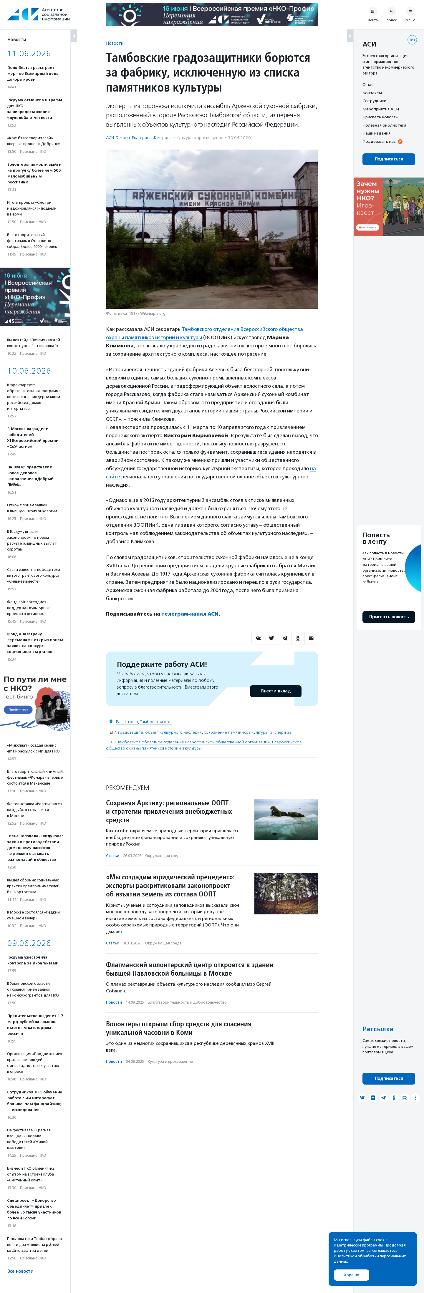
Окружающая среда (163, 855)
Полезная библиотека (384, 125)
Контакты (372, 92)
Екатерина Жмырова (152, 137)
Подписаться (389, 159)
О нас (367, 84)
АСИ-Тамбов (118, 137)
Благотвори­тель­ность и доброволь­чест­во (187, 1002)
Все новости (20, 1271)
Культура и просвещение (199, 137)
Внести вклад (275, 691)
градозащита (130, 732)
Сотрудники (374, 100)
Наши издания (376, 133)
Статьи (112, 855)
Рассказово (127, 721)
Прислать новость (380, 117)
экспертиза (281, 732)
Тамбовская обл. (156, 721)
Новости (114, 43)
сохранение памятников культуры (236, 732)
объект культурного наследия (173, 732)
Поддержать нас (378, 141)
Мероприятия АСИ (380, 109)
